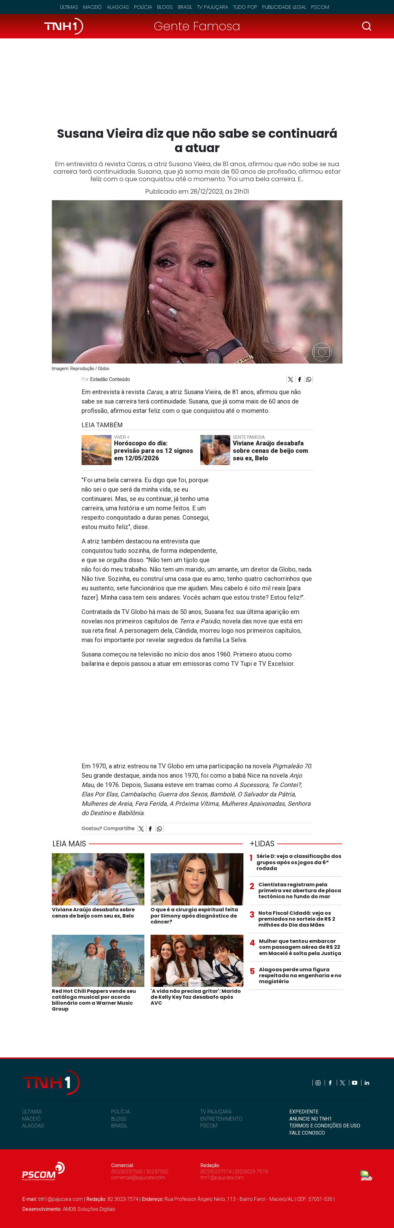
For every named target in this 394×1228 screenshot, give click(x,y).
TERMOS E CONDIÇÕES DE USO (324, 1126)
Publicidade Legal (284, 7)
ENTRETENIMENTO (221, 1119)
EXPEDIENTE (303, 1112)
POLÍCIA (120, 1112)
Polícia (143, 7)
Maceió (92, 7)
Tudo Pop (245, 7)
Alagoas (118, 7)
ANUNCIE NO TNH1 (310, 1119)
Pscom (320, 7)
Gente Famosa (197, 26)
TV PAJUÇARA (216, 1112)
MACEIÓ (31, 1119)
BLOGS (118, 1119)
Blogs (165, 7)
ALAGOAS (33, 1126)
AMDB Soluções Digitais (89, 1209)
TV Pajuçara (212, 7)
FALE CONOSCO (307, 1133)
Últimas (69, 7)
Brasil (185, 7)
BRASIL (119, 1126)
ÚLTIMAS (32, 1112)
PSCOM (208, 1126)
